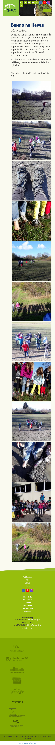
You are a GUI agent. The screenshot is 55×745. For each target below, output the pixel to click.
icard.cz (38, 736)
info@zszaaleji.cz (34, 620)
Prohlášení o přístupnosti (13, 736)
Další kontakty (27, 628)
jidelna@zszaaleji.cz (34, 625)
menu (47, 10)
